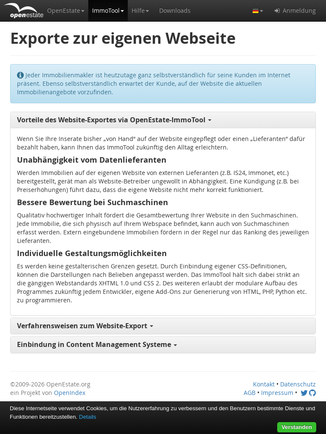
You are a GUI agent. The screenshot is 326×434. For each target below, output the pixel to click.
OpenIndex (69, 393)
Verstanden (296, 427)
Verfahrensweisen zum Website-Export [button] (85, 325)
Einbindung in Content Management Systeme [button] (97, 344)
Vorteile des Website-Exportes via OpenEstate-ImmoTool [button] (114, 119)
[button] (65, 10)
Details (87, 417)
